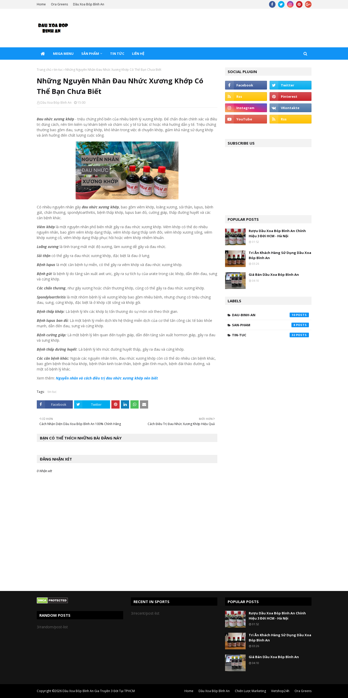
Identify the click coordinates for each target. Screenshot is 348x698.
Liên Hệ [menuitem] (138, 53)
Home (41, 4)
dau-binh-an (270, 315)
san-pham (270, 325)
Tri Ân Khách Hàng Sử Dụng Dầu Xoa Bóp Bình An (280, 255)
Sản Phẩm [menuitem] (90, 53)
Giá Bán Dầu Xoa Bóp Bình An (274, 274)
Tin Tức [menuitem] (117, 53)
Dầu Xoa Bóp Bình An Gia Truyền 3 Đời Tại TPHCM (99, 691)
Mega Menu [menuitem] (63, 53)
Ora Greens (59, 4)
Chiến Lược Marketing (250, 691)
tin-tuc (58, 69)
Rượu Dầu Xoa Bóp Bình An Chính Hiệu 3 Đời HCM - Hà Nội (277, 233)
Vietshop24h (280, 691)
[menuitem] (43, 53)
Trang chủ (44, 69)
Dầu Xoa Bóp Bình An (88, 4)
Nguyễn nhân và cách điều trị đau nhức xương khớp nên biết (107, 378)
